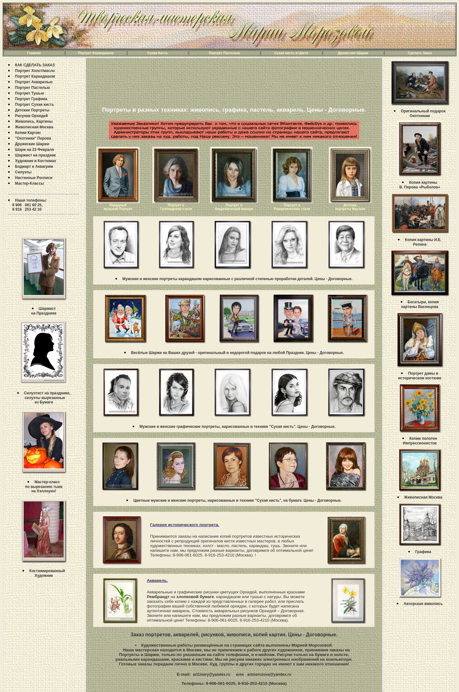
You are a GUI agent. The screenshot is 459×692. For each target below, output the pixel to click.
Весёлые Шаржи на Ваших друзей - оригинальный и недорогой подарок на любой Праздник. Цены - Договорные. (237, 353)
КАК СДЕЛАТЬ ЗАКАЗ (35, 65)
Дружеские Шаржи (353, 53)
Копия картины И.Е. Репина (423, 242)
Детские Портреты (32, 110)
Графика (423, 552)
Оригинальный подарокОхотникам (423, 113)
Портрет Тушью (29, 93)
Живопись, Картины (34, 121)
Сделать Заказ (420, 53)
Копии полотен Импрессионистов (420, 440)
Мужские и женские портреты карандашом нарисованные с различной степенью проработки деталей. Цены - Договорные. (237, 279)
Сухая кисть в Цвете (291, 53)
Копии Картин (28, 133)
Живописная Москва (34, 127)
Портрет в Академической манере (234, 207)
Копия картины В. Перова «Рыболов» (419, 184)
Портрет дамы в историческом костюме (419, 375)
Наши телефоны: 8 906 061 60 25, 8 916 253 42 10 (27, 205)
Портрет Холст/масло (35, 71)
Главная (34, 53)
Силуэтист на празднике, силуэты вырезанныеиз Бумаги (46, 397)
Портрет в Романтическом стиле (292, 207)
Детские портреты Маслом (350, 207)
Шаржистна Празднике (43, 310)
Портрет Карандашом (96, 53)
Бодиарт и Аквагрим (34, 166)
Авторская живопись (423, 604)
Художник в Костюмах (35, 161)
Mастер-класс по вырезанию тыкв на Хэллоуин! (44, 486)
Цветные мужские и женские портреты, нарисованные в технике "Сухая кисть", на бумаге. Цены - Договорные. (237, 500)
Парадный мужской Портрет (118, 207)
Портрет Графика (31, 99)
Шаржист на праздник (35, 155)
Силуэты (23, 172)
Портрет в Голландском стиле (176, 207)
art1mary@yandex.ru (211, 674)
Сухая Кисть (157, 53)
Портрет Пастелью (224, 53)
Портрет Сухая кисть (34, 104)
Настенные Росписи (34, 178)
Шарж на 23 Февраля (34, 149)
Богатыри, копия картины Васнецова (420, 304)
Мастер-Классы (29, 183)
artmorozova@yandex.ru (269, 674)
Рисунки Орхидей (31, 116)
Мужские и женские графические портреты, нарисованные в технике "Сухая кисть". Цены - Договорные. (238, 426)
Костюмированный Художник (47, 573)
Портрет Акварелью (34, 82)
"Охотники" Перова (33, 138)
